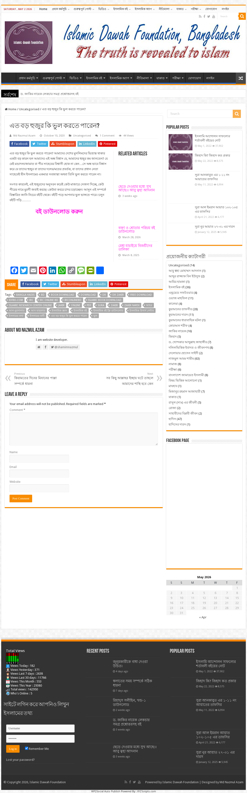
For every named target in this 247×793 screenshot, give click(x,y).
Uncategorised (29, 109)
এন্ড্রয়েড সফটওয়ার (181, 292)
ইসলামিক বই (120, 9)
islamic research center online (30, 305)
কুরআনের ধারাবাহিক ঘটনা (185, 320)
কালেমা (173, 303)
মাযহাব (173, 386)
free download (141, 294)
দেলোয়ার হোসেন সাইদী (183, 353)
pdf (89, 305)
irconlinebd (73, 300)
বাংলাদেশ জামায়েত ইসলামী (186, 375)
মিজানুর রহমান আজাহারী (185, 391)
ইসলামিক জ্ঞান (59, 310)
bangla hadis (25, 294)
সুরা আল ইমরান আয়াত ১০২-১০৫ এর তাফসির (213, 735)
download (88, 294)
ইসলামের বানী (37, 315)
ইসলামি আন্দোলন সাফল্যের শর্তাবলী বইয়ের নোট (216, 664)
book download (62, 294)
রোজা (172, 408)
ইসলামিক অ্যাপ (143, 9)
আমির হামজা (177, 282)
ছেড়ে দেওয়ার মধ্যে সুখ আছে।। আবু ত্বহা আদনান (136, 188)
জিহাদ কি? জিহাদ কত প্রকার (212, 155)
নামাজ (173, 364)
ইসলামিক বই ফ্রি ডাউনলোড (108, 310)
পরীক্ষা (194, 9)
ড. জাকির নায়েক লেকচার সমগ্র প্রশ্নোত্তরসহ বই (49, 94)
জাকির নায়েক (177, 331)
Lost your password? (20, 759)
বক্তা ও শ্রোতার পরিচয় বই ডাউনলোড (136, 229)
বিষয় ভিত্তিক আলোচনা (183, 380)
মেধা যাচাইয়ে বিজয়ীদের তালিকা (135, 247)
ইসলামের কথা (16, 315)
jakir (61, 305)
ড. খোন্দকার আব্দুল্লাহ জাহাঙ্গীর (188, 342)
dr (104, 294)
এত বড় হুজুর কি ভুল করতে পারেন (69, 315)
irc (31, 300)
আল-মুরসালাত (17, 310)
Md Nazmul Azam (24, 135)
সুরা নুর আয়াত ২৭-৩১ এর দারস (215, 226)
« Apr (203, 617)
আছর (149, 305)
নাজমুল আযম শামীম (181, 358)
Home (43, 9)
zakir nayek (132, 305)
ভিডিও (102, 9)
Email (13, 467)
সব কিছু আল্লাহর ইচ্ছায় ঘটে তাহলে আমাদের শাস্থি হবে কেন (128, 379)
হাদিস (172, 419)
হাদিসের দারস (177, 424)
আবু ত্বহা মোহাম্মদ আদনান (185, 271)
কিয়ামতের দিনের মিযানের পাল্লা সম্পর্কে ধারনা (38, 379)
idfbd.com (16, 300)
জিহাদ (173, 336)
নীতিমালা (164, 9)
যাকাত (180, 9)
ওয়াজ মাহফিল (178, 298)
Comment (17, 410)
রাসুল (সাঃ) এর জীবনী (183, 402)
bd (43, 294)
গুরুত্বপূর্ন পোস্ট (82, 9)
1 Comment (107, 135)
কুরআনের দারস (178, 314)
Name (14, 452)
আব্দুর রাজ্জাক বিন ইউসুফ (184, 276)
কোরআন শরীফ (178, 325)
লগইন (225, 9)
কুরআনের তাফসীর (180, 309)
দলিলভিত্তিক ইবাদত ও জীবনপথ (189, 347)
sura (101, 305)
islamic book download (104, 300)
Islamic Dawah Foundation (180, 782)
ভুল (95, 315)
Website (15, 481)
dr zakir (118, 294)
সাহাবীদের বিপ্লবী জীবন (183, 413)
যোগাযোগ (211, 9)
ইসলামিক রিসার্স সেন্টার (142, 310)
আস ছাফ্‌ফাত (38, 310)
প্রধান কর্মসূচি (59, 9)
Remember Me (37, 749)
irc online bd (49, 300)
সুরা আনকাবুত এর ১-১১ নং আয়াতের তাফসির (216, 702)
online (75, 305)
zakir (114, 305)
